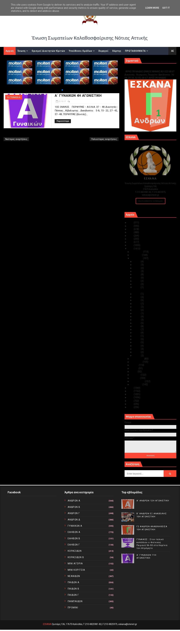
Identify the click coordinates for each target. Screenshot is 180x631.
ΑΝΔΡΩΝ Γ (74, 513)
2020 (131, 239)
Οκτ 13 (137, 319)
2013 (131, 397)
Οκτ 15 (137, 313)
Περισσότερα (63, 121)
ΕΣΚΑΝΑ (47, 624)
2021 (131, 235)
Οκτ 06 (137, 339)
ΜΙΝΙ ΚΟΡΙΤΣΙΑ (76, 570)
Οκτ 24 (137, 281)
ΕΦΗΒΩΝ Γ (74, 544)
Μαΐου (134, 371)
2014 (131, 394)
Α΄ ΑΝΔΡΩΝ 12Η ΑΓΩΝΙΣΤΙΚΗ (153, 500)
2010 (131, 407)
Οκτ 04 (137, 345)
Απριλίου (136, 374)
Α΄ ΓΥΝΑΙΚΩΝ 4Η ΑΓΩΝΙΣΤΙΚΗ (78, 95)
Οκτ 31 (137, 261)
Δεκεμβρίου (137, 251)
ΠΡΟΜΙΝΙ (73, 607)
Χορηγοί (103, 51)
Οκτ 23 (137, 284)
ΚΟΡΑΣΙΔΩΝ (75, 551)
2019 (131, 242)
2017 (131, 248)
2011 (131, 404)
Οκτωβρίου (137, 258)
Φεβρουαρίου (138, 381)
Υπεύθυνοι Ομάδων (80, 51)
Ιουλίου (135, 365)
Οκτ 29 (137, 268)
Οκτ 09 (137, 332)
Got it (166, 8)
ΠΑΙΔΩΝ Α (73, 582)
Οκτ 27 (137, 271)
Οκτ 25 (137, 277)
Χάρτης (116, 51)
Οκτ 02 (137, 352)
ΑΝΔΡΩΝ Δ (74, 519)
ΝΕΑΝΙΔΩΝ (74, 576)
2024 (131, 226)
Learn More (152, 8)
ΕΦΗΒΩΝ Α (74, 532)
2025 (131, 222)
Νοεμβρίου (136, 255)
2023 (131, 229)
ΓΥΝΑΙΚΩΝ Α (15, 97)
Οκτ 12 (137, 323)
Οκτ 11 (137, 326)
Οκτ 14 (137, 316)
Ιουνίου (135, 368)
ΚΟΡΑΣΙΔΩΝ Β (76, 557)
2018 (131, 245)
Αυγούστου (137, 362)
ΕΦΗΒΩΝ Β (74, 538)
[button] (62, 90)
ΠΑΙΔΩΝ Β (73, 588)
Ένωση (21, 51)
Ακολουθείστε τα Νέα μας (150, 201)
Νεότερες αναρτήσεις (16, 139)
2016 (131, 388)
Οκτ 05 (137, 342)
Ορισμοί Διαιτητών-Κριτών (48, 51)
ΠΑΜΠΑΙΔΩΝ (75, 601)
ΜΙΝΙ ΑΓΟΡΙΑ (75, 563)
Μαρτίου (135, 378)
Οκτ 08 (137, 336)
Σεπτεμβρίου (137, 358)
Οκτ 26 (137, 274)
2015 (131, 391)
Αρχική (10, 51)
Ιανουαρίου (136, 384)
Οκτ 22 (137, 287)
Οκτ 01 (137, 355)
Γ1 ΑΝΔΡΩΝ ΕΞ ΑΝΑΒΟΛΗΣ (141, 68)
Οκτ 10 (137, 329)
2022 (131, 232)
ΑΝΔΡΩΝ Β (74, 507)
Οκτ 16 (137, 310)
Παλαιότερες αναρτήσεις (104, 139)
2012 (131, 401)
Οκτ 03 (137, 349)
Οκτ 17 (137, 307)
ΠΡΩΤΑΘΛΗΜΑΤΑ (135, 51)
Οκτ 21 (137, 294)
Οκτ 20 (137, 297)
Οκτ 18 (137, 303)
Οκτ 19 (137, 300)
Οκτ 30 (137, 264)
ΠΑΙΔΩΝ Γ (73, 595)
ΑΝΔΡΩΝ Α (74, 500)
